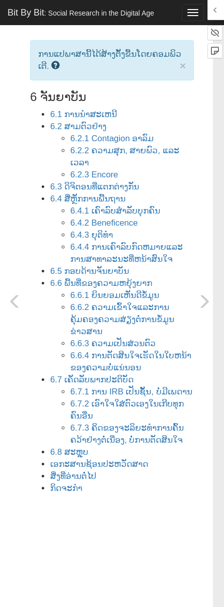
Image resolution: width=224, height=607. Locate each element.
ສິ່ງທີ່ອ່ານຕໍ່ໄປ (73, 476)
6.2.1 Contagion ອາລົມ (112, 138)
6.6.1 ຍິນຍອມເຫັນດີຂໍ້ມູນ (114, 295)
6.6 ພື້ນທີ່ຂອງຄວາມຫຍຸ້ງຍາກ (101, 283)
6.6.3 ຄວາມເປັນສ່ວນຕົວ (113, 343)
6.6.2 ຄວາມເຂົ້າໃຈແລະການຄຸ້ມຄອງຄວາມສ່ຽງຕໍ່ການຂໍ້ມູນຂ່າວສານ (122, 319)
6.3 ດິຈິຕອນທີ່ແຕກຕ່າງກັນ (94, 186)
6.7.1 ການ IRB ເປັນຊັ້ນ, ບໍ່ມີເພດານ (131, 391)
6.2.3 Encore (94, 174)
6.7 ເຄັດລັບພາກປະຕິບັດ (92, 379)
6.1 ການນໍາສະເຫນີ (83, 114)
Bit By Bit (81, 13)
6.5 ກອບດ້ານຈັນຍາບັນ (89, 271)
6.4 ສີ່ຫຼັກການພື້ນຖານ (88, 199)
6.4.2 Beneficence (104, 223)
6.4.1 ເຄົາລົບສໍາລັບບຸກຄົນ (115, 211)
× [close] (183, 65)
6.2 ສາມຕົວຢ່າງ (78, 126)
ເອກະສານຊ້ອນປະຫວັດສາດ (99, 464)
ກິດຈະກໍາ (66, 488)
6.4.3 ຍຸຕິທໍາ (91, 235)
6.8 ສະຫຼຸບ (69, 452)
